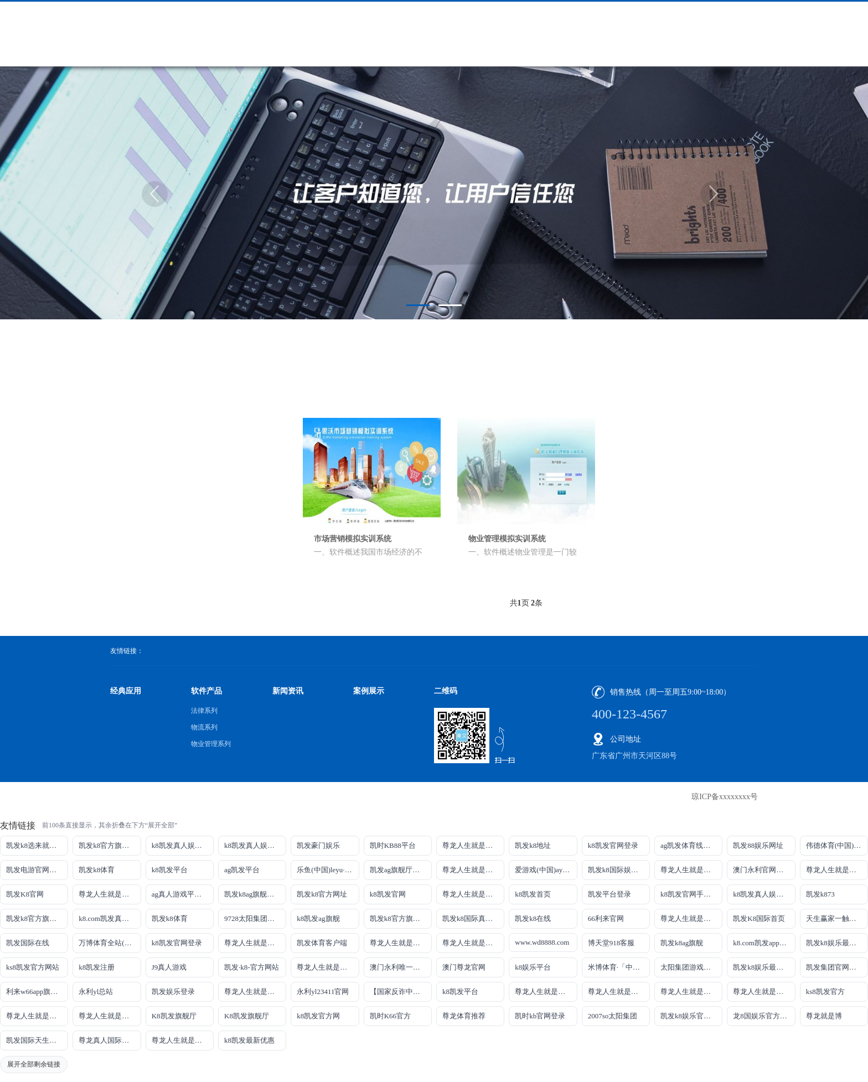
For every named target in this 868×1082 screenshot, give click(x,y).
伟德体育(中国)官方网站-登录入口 (837, 845)
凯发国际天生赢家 (35, 1040)
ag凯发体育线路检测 (691, 845)
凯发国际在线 (27, 943)
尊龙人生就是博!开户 (473, 894)
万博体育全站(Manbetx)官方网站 (110, 943)
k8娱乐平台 (533, 967)
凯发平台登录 (609, 894)
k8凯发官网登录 (613, 845)
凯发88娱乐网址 (758, 845)
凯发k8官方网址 (322, 894)
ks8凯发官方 (825, 991)
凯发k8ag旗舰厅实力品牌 (255, 894)
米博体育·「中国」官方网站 (619, 967)
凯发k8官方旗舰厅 (107, 845)
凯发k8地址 (533, 845)
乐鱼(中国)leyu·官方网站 (328, 870)
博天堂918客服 (611, 943)
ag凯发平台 (242, 870)
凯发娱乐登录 (173, 991)
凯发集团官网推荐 (835, 967)
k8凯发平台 (170, 870)
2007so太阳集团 (613, 1016)
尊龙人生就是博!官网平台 (619, 991)
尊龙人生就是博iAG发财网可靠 (401, 943)
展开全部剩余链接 (33, 1064)
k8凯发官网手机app (690, 894)
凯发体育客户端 (322, 943)
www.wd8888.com (542, 942)
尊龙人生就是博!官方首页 (110, 1016)
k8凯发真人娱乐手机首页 (255, 845)
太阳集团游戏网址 (689, 967)
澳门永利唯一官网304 (401, 967)
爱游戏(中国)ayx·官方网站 (546, 870)
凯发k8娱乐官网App (691, 1016)
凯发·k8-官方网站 (251, 967)
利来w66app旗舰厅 (35, 991)
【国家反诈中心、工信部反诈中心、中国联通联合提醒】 (401, 991)
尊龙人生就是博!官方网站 (37, 1016)
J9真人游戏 (169, 967)
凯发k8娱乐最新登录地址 (837, 943)
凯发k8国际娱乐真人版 (619, 870)
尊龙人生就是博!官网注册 (473, 943)
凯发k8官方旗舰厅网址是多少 (401, 918)
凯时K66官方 (390, 1016)
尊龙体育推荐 (463, 1016)
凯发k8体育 (97, 870)
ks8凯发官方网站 (32, 967)
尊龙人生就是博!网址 (837, 870)
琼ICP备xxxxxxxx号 (724, 797)
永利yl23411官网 (323, 991)
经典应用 (125, 691)
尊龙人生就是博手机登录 (691, 918)
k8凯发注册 (97, 967)
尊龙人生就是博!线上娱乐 (473, 870)
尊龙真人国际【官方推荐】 (110, 1040)
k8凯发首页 (533, 894)
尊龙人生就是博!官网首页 (328, 967)
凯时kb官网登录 (540, 1016)
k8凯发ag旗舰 (318, 918)
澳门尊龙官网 (463, 967)
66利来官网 (606, 918)
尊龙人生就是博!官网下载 (546, 991)
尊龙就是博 (824, 1016)
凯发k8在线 (533, 918)
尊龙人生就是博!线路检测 (691, 870)
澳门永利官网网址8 (763, 870)
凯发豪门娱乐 (318, 845)
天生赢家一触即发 (835, 918)
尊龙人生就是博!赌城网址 (183, 1040)
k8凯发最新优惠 (249, 1040)
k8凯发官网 (388, 894)
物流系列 (169, 443)
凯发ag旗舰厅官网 (398, 870)
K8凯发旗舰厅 (174, 1016)
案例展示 (368, 691)
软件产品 (688, 381)
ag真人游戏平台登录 (183, 894)
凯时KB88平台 (393, 845)
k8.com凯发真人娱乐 (110, 918)
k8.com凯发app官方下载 (764, 943)
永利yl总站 (96, 991)
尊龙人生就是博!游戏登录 (473, 845)
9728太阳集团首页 (253, 918)
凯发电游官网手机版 (37, 870)
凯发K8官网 (25, 894)
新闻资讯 (287, 691)
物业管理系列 (177, 467)
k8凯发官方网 (318, 1016)
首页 (656, 381)
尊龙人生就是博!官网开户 (691, 991)
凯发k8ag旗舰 (681, 943)
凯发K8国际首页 (759, 918)
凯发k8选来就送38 (35, 845)
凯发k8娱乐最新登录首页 (764, 967)
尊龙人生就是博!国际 (255, 943)
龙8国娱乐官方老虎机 (764, 1016)
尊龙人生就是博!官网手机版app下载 (255, 991)
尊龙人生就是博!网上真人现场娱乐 (110, 894)
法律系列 (169, 419)
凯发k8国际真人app (472, 918)
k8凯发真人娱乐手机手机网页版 (183, 845)
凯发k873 (820, 894)
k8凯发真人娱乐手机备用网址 (764, 894)
